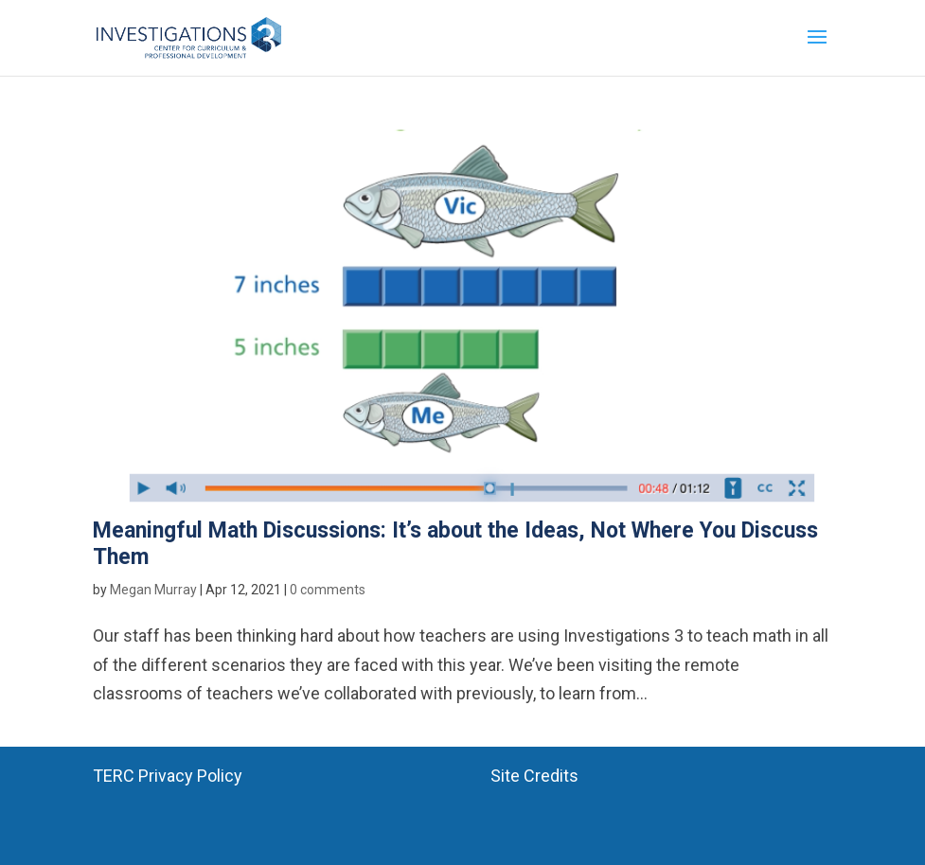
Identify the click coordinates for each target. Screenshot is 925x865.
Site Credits (534, 776)
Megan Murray (153, 589)
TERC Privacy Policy (167, 776)
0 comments (327, 589)
